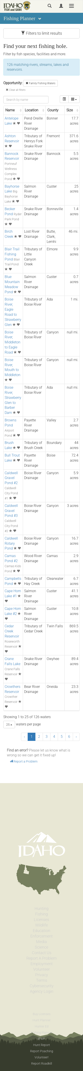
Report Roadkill (41, 1063)
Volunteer (41, 969)
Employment (42, 964)
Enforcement (41, 936)
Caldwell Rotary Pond (11, 543)
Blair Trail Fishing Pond (12, 254)
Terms (41, 980)
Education (41, 930)
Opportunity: (12, 83)
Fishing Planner (41, 1032)
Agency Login (41, 991)
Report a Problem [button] (23, 761)
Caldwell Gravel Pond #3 (11, 511)
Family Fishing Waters (40, 83)
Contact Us (41, 953)
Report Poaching (41, 1051)
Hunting (41, 908)
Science (41, 947)
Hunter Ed (41, 1026)
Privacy (41, 975)
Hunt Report (41, 1045)
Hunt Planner (42, 1020)
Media (41, 942)
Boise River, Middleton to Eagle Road (12, 342)
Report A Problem (41, 958)
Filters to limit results (41, 33)
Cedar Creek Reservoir (12, 631)
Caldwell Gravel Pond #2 (11, 478)
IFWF (41, 1039)
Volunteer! (41, 1057)
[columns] (74, 99)
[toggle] (64, 99)
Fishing (41, 914)
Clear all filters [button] (15, 89)
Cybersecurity (42, 986)
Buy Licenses (41, 1014)
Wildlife (41, 925)
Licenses (41, 919)
